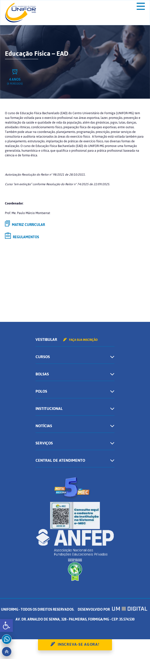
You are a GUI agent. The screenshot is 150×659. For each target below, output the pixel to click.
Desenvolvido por (112, 609)
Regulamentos (22, 236)
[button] (6, 625)
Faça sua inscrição (80, 340)
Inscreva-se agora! (78, 644)
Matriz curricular (25, 224)
